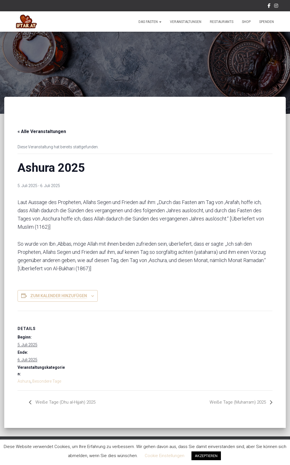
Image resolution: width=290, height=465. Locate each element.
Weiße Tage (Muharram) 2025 (237, 402)
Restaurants (221, 22)
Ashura (24, 381)
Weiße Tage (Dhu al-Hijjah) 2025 (66, 402)
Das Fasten (149, 22)
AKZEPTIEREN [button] (206, 456)
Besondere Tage (46, 381)
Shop (246, 22)
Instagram (276, 6)
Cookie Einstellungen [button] (164, 455)
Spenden (266, 22)
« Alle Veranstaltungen (42, 131)
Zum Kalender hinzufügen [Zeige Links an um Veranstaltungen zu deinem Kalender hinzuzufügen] (58, 295)
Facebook (269, 6)
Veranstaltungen (185, 22)
